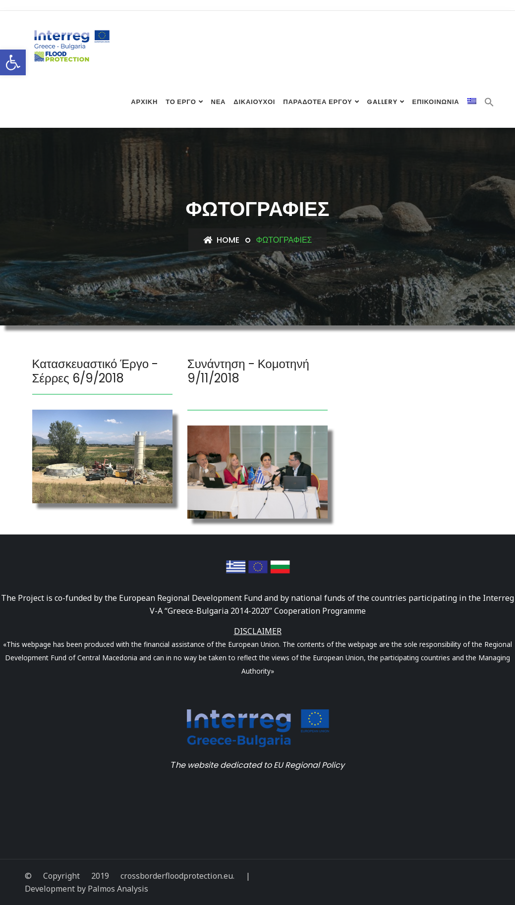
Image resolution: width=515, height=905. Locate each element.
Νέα (218, 102)
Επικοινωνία (435, 102)
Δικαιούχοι (254, 102)
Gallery (382, 102)
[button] (13, 62)
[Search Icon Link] (489, 104)
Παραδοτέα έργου (317, 102)
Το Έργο (181, 102)
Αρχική (144, 102)
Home (221, 240)
